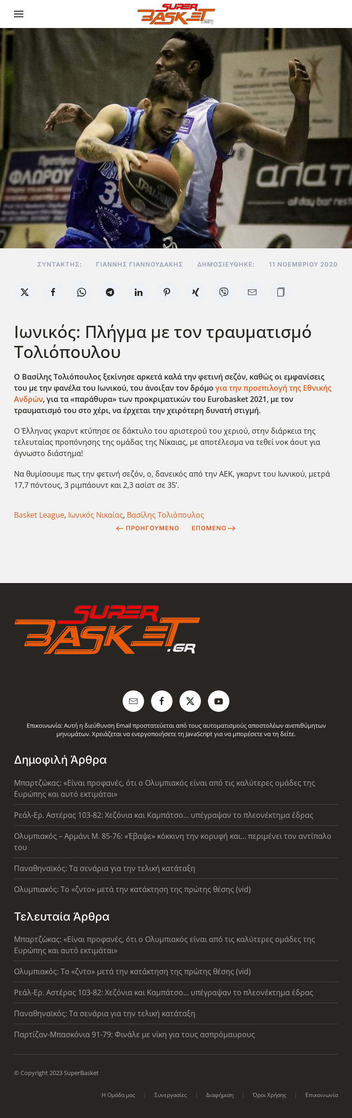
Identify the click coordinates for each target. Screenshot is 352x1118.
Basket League (39, 515)
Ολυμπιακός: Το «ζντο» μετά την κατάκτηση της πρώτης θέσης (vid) (132, 889)
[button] (18, 14)
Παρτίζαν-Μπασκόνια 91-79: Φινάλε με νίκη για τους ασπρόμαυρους (134, 1034)
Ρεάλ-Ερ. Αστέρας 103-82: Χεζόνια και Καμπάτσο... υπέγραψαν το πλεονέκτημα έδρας (163, 815)
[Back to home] (176, 14)
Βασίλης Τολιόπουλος (165, 515)
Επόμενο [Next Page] (214, 528)
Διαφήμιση (220, 1095)
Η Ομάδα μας (118, 1095)
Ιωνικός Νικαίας (95, 515)
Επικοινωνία (321, 1095)
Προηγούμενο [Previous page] (147, 528)
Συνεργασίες (170, 1095)
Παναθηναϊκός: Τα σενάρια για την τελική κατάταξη (104, 868)
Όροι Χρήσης (269, 1095)
